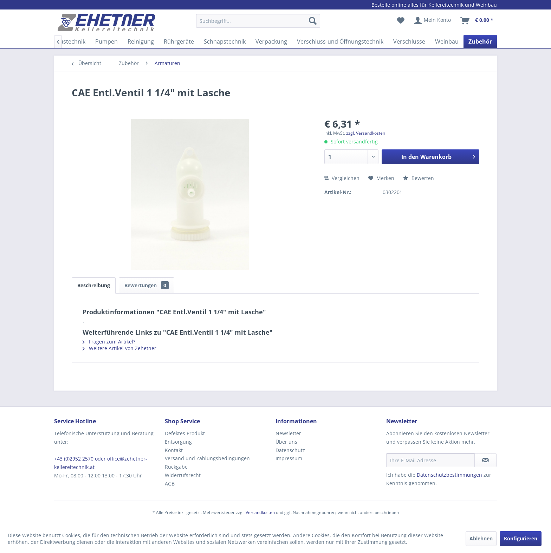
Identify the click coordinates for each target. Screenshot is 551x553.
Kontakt (174, 450)
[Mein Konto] (432, 21)
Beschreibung (93, 285)
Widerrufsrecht (183, 475)
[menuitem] (258, 24)
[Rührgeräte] (179, 41)
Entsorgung (178, 441)
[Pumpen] (106, 41)
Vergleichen (341, 178)
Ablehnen (481, 538)
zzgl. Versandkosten (365, 133)
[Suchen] (312, 21)
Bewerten (418, 178)
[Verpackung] (271, 41)
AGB (170, 483)
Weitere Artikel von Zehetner (119, 348)
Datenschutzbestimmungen (449, 474)
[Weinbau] (447, 41)
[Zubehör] (480, 41)
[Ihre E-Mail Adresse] (430, 460)
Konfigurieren (520, 538)
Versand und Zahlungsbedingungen (207, 458)
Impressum (289, 458)
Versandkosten (260, 512)
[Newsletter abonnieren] (485, 460)
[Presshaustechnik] (61, 41)
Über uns (286, 441)
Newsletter (288, 433)
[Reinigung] (141, 41)
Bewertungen (146, 285)
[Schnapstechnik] (225, 41)
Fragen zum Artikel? (109, 341)
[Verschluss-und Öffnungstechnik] (340, 41)
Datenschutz (290, 450)
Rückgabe (176, 466)
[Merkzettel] (401, 21)
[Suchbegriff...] (258, 21)
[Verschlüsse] (409, 41)
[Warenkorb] (477, 21)
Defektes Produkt (185, 433)
